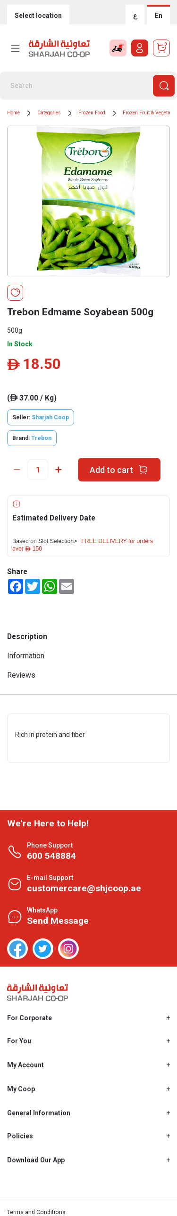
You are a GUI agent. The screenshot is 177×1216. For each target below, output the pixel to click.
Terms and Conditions (36, 1212)
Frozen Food (91, 113)
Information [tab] (25, 655)
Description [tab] (27, 636)
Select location (38, 15)
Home (13, 113)
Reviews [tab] (21, 675)
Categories (49, 113)
